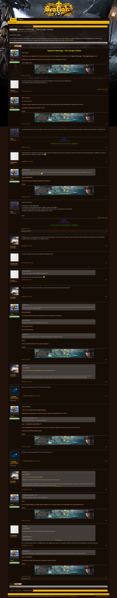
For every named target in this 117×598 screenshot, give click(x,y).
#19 (106, 545)
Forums (13, 19)
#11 (106, 296)
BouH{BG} (13, 246)
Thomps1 (12, 90)
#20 (106, 576)
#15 (106, 446)
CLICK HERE (69, 40)
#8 (106, 245)
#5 (106, 161)
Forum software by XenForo (19, 596)
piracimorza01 (14, 263)
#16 (106, 460)
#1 (106, 75)
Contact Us (96, 594)
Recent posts (12, 22)
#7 (106, 228)
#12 (106, 359)
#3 (106, 123)
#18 (106, 520)
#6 (106, 196)
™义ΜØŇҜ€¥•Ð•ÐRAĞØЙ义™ (14, 398)
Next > (20, 583)
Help (100, 594)
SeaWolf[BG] (13, 535)
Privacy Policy (106, 596)
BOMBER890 (13, 162)
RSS (107, 594)
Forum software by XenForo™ (42, 596)
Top (105, 594)
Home (103, 594)
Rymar (29, 31)
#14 (106, 395)
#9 (106, 262)
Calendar (20, 19)
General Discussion (19, 31)
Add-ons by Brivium (66, 596)
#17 (106, 489)
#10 (106, 279)
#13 (106, 381)
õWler (11, 138)
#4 (106, 147)
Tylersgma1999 (24, 231)
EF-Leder (12, 280)
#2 (106, 91)
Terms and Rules (99, 596)
